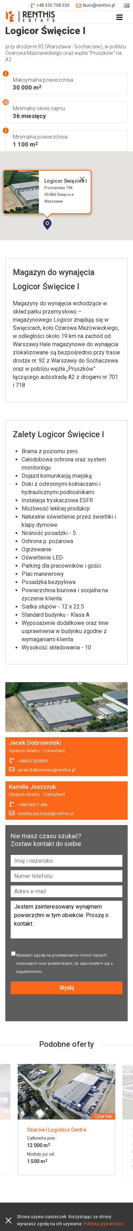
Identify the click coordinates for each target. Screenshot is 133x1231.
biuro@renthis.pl (95, 5)
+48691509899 (33, 761)
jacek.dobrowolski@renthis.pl (46, 769)
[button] (67, 237)
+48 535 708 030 (50, 5)
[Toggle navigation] (119, 17)
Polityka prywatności (103, 1223)
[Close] (81, 179)
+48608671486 (33, 804)
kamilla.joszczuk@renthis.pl (45, 813)
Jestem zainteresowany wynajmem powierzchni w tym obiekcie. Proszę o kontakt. (66, 919)
